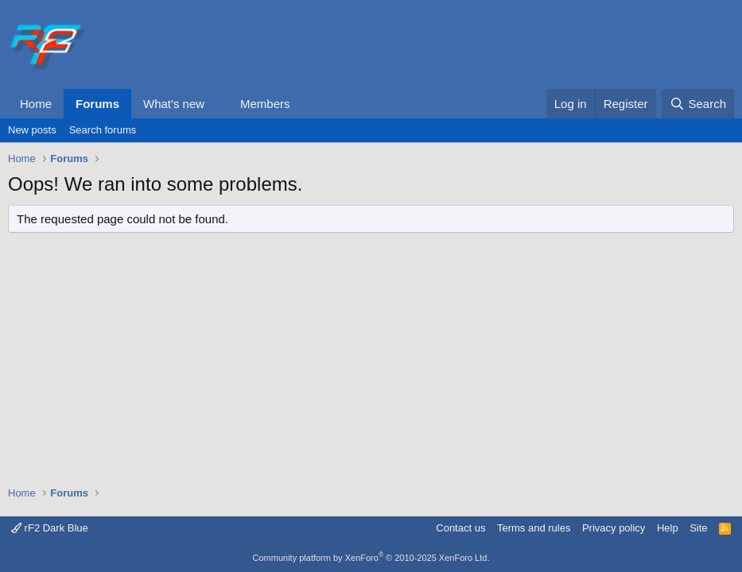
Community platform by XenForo (371, 557)
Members (265, 103)
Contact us (460, 528)
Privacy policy (613, 528)
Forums (97, 103)
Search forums (103, 130)
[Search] (698, 103)
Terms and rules (533, 528)
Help (667, 528)
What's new (173, 103)
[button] (217, 103)
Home (36, 103)
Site (698, 528)
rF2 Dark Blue (49, 528)
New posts (32, 130)
